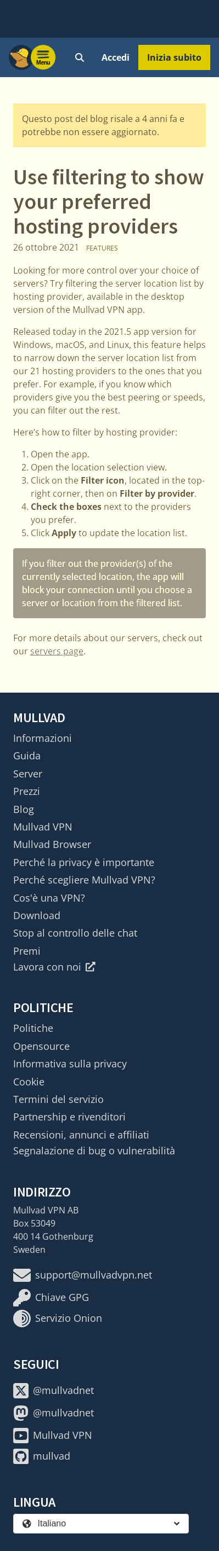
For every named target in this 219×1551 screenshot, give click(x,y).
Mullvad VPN (42, 826)
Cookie (28, 1081)
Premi (27, 950)
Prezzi (26, 791)
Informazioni (42, 738)
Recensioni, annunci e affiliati (81, 1134)
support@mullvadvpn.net (82, 1275)
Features (102, 248)
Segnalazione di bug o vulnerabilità (94, 1150)
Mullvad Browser (52, 844)
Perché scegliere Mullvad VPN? (84, 879)
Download (36, 915)
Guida (27, 755)
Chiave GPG (51, 1297)
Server (27, 773)
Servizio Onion (57, 1318)
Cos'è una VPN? (49, 897)
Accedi (116, 57)
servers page (56, 651)
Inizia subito (174, 57)
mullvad (41, 1456)
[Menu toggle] (43, 57)
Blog (23, 809)
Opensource (41, 1046)
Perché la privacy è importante (83, 862)
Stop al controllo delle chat (75, 932)
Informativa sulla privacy (70, 1063)
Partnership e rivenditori (69, 1116)
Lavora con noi (54, 966)
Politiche (33, 1028)
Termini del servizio (58, 1099)
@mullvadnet (53, 1390)
